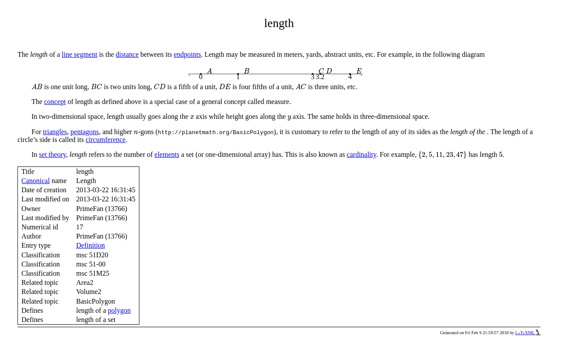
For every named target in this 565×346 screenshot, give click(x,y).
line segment (79, 54)
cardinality (361, 154)
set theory (52, 154)
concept (55, 101)
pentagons (84, 131)
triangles (55, 131)
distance (127, 54)
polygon (119, 310)
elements (167, 154)
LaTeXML (528, 332)
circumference (105, 139)
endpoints (187, 54)
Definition (90, 245)
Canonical (35, 180)
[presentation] (209, 71)
